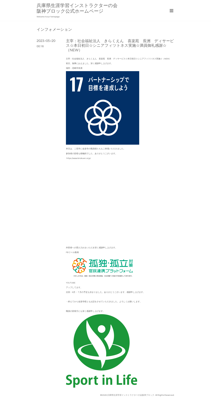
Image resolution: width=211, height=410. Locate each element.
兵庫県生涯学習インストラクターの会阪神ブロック (130, 395)
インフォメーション (54, 29)
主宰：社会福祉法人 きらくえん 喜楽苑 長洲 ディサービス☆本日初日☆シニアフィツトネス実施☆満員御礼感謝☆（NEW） (120, 45)
